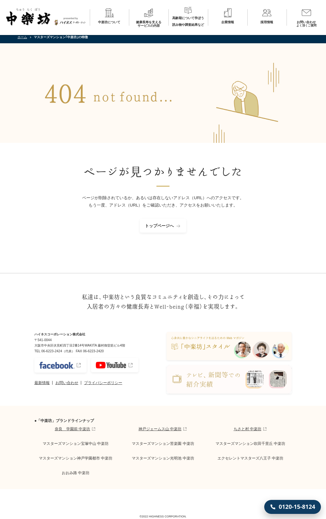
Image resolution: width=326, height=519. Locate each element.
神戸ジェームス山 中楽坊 (159, 429)
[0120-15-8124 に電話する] (292, 507)
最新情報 (42, 383)
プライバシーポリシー (103, 383)
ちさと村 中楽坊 (247, 429)
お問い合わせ (66, 383)
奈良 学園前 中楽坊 (72, 429)
